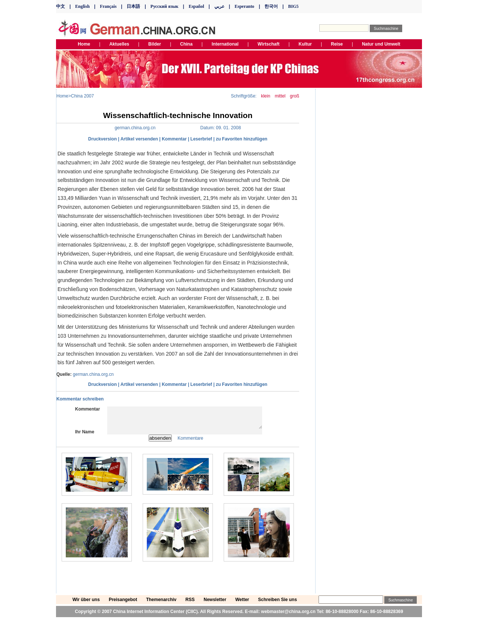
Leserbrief (201, 139)
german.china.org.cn (93, 374)
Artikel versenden (139, 139)
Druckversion (102, 139)
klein (265, 96)
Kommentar (174, 139)
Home (62, 96)
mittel (280, 96)
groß (294, 96)
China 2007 (82, 96)
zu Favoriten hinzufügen (241, 139)
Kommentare (191, 442)
